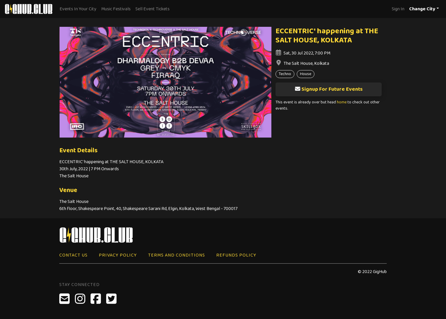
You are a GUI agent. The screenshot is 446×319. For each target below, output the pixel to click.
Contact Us (73, 255)
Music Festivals (116, 9)
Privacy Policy (118, 255)
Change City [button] (422, 9)
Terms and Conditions (176, 255)
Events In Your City (78, 9)
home (342, 102)
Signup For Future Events (329, 89)
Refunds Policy (236, 255)
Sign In (398, 9)
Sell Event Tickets (152, 9)
